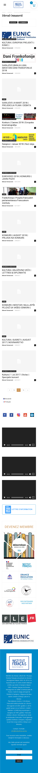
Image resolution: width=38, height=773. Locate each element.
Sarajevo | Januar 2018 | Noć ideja (18, 144)
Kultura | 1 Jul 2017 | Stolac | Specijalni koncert (15, 376)
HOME (4, 99)
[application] (19, 437)
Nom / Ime (19, 749)
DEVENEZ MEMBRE (19, 527)
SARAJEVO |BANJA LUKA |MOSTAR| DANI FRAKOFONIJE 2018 (17, 68)
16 (14, 390)
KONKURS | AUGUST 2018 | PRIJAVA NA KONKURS (15, 236)
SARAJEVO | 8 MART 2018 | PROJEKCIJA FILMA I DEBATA (16, 104)
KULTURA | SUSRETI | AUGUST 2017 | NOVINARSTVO (16, 341)
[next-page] (27, 390)
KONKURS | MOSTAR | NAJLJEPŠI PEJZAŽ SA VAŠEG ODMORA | (18, 306)
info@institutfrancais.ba (19, 731)
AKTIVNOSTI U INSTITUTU (9, 39)
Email (19, 755)
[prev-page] (9, 390)
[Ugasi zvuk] (30, 445)
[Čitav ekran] (33, 445)
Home (4, 12)
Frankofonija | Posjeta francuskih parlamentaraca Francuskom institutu (17, 200)
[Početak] (5, 445)
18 (23, 390)
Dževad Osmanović (7, 48)
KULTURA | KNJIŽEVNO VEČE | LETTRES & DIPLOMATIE (16, 271)
